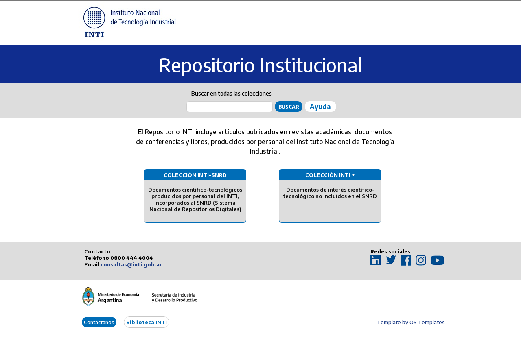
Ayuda (320, 106)
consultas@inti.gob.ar (131, 264)
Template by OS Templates (411, 322)
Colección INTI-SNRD (195, 175)
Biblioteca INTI (146, 322)
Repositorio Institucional (260, 64)
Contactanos (99, 322)
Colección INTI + (330, 175)
